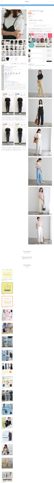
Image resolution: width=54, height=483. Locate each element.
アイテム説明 (14, 63)
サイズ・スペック (5, 63)
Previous (2, 24)
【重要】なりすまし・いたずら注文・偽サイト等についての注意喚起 (37, 65)
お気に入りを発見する (27, 160)
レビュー (22, 63)
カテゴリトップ (6, 6)
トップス (10, 6)
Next (26, 24)
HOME (2, 6)
